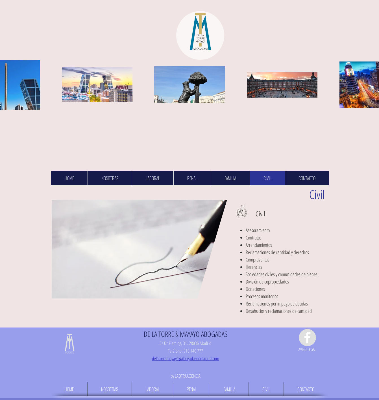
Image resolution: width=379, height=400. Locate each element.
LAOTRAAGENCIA (188, 376)
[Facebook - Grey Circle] (307, 337)
